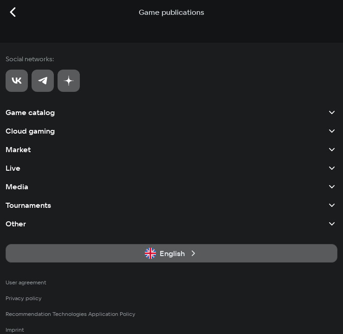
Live (171, 167)
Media (171, 186)
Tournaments (171, 205)
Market (171, 149)
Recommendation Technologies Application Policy (71, 313)
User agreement (26, 282)
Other (171, 223)
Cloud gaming (171, 130)
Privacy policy (24, 298)
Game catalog (171, 112)
